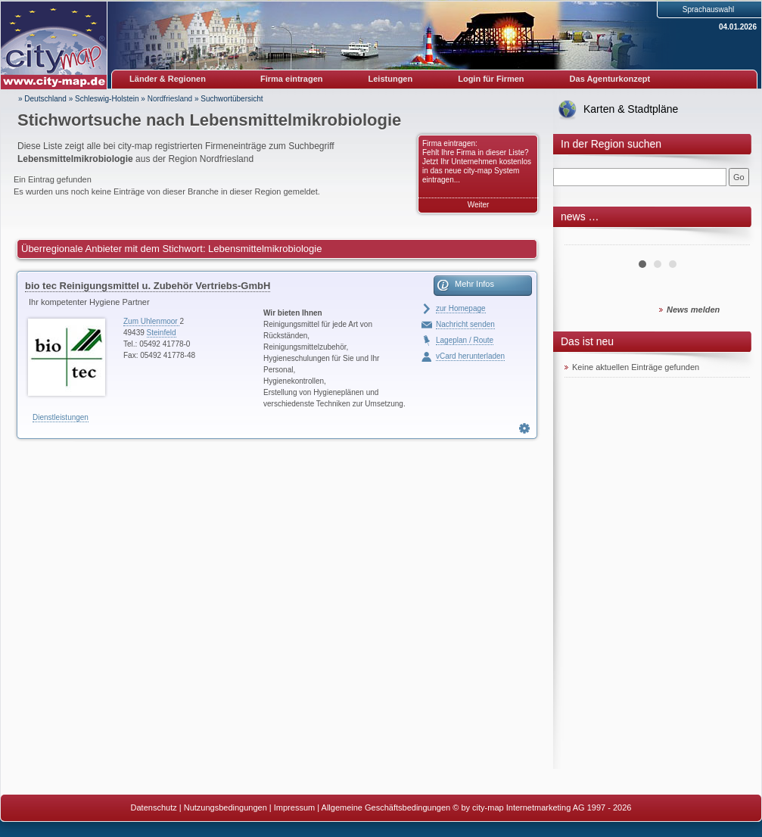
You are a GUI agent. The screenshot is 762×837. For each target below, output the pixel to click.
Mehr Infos (474, 283)
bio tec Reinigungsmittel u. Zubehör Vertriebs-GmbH (147, 285)
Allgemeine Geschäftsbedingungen (386, 807)
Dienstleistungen (61, 417)
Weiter (479, 205)
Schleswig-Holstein (106, 99)
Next (730, 239)
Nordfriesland (170, 99)
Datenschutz (154, 807)
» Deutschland (42, 99)
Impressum (294, 807)
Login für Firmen (491, 78)
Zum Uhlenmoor (151, 321)
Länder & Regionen (167, 78)
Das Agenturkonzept (610, 78)
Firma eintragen (291, 78)
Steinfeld (161, 332)
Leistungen (391, 78)
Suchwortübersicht (232, 99)
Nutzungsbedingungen (225, 807)
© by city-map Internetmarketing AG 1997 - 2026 (542, 807)
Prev (584, 239)
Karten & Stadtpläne (630, 109)
